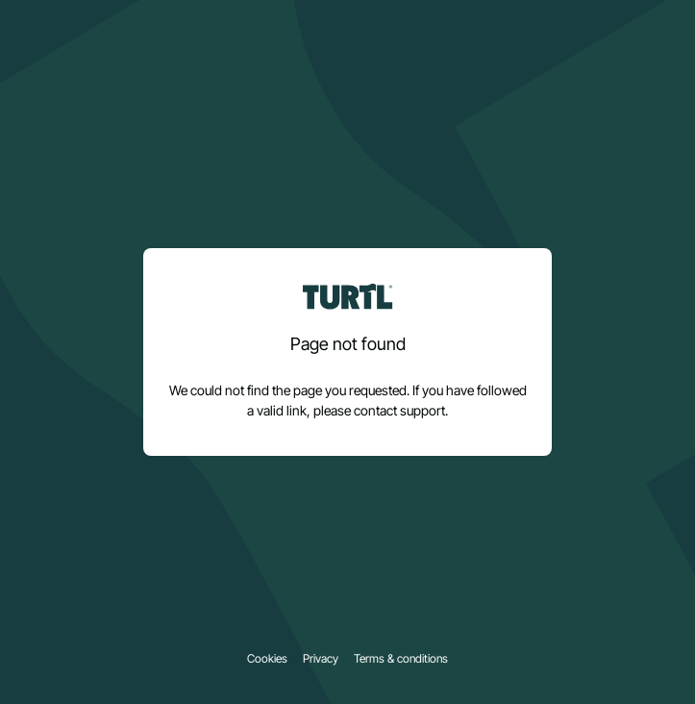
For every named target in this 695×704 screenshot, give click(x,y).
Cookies (267, 659)
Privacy (320, 659)
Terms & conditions (401, 659)
